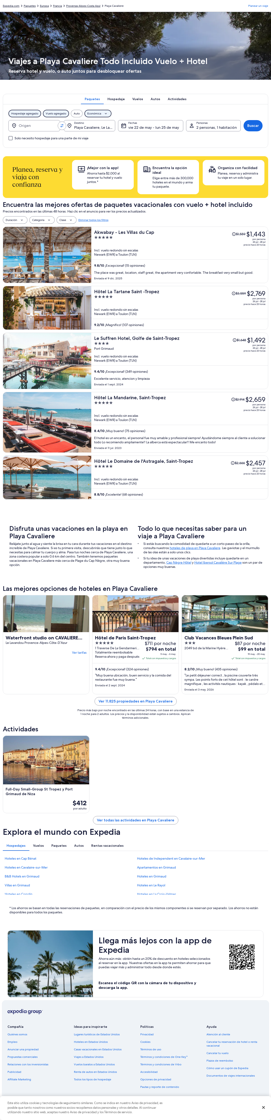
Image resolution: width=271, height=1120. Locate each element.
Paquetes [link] (30, 6)
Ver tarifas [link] (79, 652)
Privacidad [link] (147, 1034)
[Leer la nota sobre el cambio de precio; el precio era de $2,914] (237, 399)
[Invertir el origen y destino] (62, 125)
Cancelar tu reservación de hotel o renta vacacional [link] (231, 1044)
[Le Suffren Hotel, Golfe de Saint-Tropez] (179, 361)
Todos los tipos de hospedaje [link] (92, 1079)
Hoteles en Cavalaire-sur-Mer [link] (26, 867)
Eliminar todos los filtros (93, 220)
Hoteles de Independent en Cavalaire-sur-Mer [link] (171, 858)
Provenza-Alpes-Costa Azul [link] (83, 6)
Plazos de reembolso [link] (219, 1061)
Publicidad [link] (14, 1072)
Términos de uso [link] (150, 1049)
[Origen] (34, 125)
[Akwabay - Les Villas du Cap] (179, 255)
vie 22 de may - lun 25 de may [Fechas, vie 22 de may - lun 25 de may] (153, 127)
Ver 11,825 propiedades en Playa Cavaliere (136, 701)
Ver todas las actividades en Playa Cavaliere (135, 820)
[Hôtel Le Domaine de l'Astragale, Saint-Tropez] (179, 477)
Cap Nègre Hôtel (178, 562)
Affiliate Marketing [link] (19, 1079)
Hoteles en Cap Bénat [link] (20, 858)
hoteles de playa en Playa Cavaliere (195, 548)
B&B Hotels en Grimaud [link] (22, 876)
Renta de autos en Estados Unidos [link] (95, 1072)
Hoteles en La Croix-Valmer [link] (156, 894)
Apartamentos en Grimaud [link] (156, 867)
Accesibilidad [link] (149, 1072)
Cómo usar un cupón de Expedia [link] (227, 1068)
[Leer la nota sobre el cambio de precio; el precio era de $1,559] (238, 234)
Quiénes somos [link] (17, 1034)
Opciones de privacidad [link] (155, 1079)
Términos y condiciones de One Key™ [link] (164, 1057)
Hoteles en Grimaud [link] (151, 876)
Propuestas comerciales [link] (23, 1057)
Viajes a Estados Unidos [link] (88, 1057)
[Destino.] (89, 125)
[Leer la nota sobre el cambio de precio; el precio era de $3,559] (239, 293)
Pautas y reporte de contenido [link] (159, 1087)
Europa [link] (44, 6)
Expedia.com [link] (11, 6)
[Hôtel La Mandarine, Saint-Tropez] (179, 422)
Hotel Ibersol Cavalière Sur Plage (218, 562)
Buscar (253, 125)
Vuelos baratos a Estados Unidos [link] (94, 1064)
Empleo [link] (12, 1042)
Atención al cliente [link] (218, 1034)
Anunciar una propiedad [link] (23, 1049)
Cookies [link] (145, 1042)
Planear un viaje (258, 6)
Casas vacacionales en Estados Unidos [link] (98, 1049)
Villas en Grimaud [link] (17, 885)
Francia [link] (57, 6)
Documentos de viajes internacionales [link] (230, 1076)
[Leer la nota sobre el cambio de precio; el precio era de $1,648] (239, 340)
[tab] (92, 99)
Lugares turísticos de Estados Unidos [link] (97, 1034)
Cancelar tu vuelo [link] (217, 1053)
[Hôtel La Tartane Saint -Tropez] (179, 308)
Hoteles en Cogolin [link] (18, 894)
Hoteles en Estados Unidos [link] (91, 1042)
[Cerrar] (263, 1107)
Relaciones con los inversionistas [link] (28, 1064)
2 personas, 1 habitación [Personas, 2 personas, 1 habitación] (216, 127)
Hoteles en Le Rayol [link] (151, 885)
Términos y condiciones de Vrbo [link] (160, 1064)
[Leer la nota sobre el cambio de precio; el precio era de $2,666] (238, 463)
